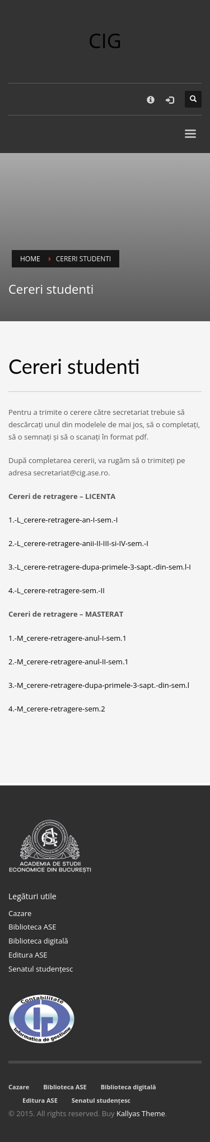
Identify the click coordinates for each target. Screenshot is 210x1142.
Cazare (19, 913)
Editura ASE (28, 955)
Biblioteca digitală (38, 941)
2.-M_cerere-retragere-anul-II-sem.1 (68, 661)
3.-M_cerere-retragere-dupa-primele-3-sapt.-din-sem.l (98, 685)
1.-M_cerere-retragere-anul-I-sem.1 (67, 638)
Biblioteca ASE (32, 927)
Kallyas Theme (140, 1113)
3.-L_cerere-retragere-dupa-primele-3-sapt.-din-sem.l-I (99, 567)
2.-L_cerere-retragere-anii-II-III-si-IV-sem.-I (78, 543)
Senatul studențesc (40, 969)
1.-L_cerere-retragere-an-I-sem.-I (63, 520)
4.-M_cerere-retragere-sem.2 (56, 709)
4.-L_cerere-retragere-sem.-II (56, 590)
